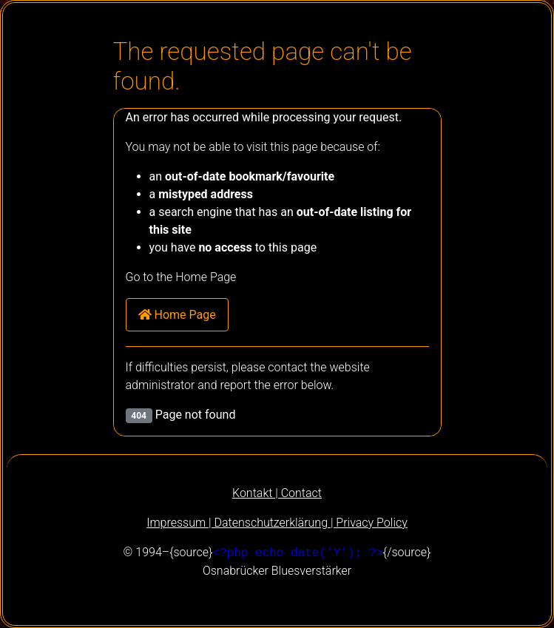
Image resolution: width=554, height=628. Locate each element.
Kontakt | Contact (277, 493)
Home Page (177, 315)
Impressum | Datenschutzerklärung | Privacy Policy (277, 523)
